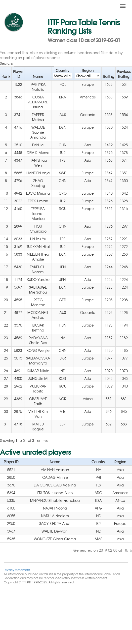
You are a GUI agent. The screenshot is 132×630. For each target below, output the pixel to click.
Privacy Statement (17, 570)
